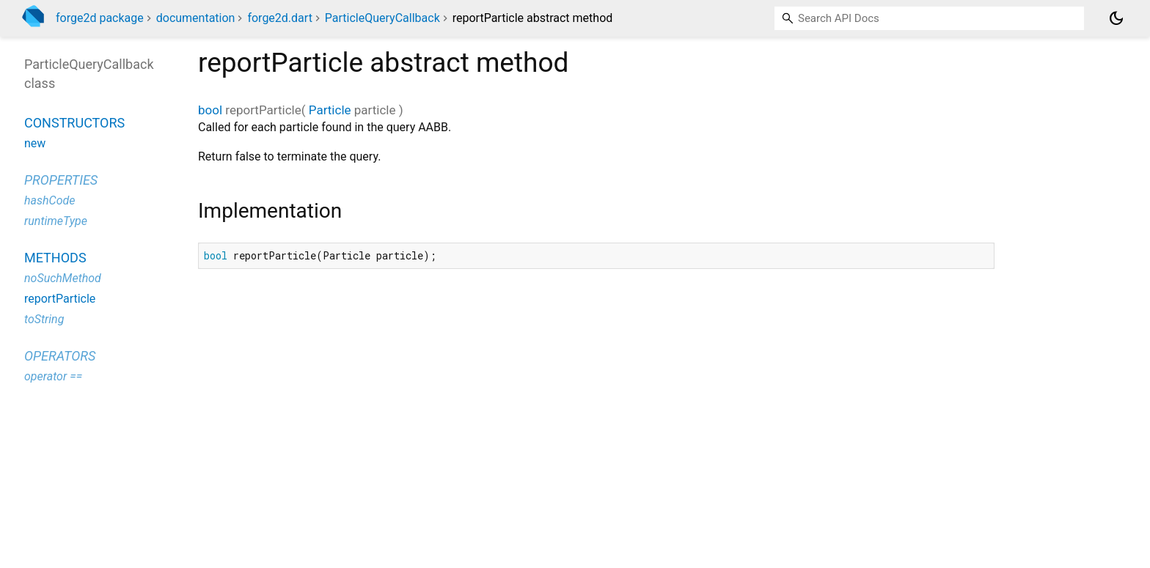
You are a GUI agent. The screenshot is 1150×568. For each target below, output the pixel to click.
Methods (55, 257)
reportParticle (59, 299)
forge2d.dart (279, 18)
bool (210, 110)
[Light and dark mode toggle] (1116, 18)
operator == (53, 376)
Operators (59, 356)
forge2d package (100, 18)
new (34, 143)
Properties (61, 180)
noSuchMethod (62, 278)
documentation (195, 18)
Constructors (74, 122)
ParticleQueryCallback (382, 18)
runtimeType (55, 221)
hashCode (49, 200)
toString (44, 319)
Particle (330, 110)
